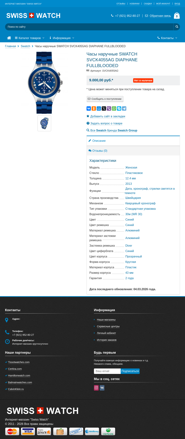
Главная (10, 46)
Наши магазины (106, 319)
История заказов (107, 339)
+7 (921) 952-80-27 (125, 15)
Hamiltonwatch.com (19, 375)
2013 (128, 183)
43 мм (129, 272)
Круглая (130, 261)
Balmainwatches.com (20, 382)
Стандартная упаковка (140, 208)
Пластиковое (134, 172)
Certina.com (15, 368)
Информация (62, 38)
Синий (129, 219)
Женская (131, 167)
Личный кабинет (106, 333)
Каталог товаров (30, 38)
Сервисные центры (108, 326)
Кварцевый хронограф (140, 203)
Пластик (130, 267)
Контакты (167, 38)
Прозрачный (133, 256)
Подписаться (130, 371)
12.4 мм (130, 178)
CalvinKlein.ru (16, 389)
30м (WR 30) (133, 214)
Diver (128, 245)
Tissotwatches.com (19, 362)
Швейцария (133, 197)
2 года (129, 278)
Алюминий (132, 230)
